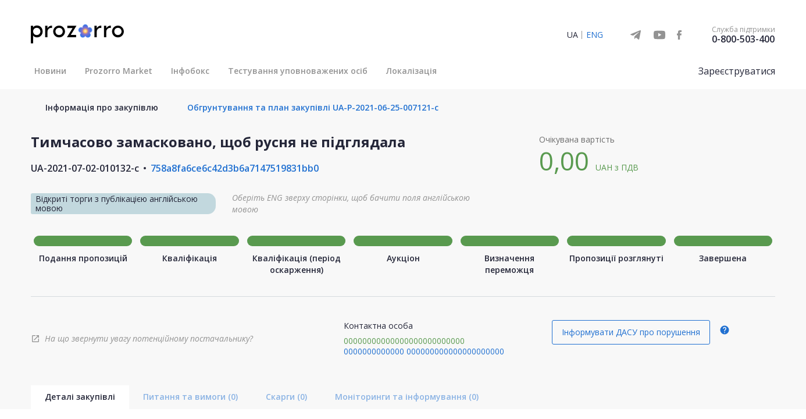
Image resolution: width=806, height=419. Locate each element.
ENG (594, 34)
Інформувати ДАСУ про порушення (631, 332)
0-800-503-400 (743, 39)
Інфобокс (190, 70)
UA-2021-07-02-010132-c (85, 168)
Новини (50, 70)
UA (572, 34)
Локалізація (411, 70)
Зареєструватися (736, 71)
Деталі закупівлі (80, 396)
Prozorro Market (118, 70)
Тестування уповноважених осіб (298, 70)
